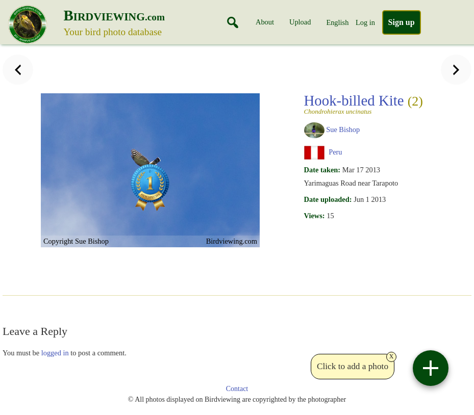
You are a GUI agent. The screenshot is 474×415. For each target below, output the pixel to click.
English (337, 22)
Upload (300, 22)
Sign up (401, 22)
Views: (314, 216)
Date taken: (322, 170)
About (265, 22)
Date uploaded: (328, 199)
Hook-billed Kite (363, 103)
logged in (55, 353)
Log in (365, 22)
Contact (237, 389)
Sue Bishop (343, 129)
